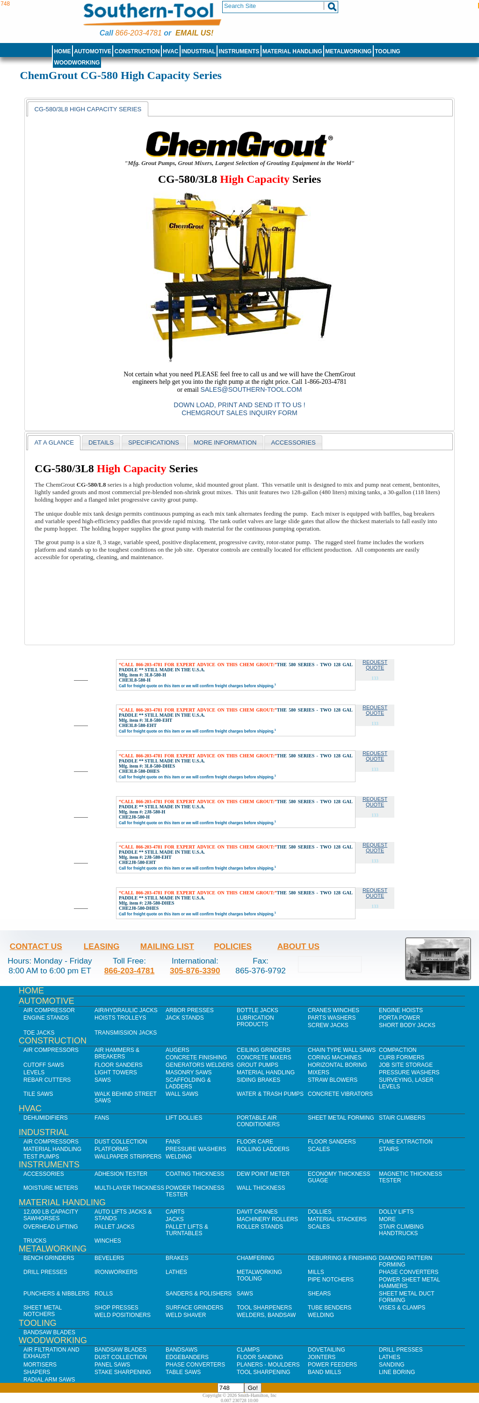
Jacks (175, 1219)
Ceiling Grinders (263, 1050)
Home (62, 51)
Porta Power (399, 1017)
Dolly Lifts (396, 1212)
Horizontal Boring (337, 1065)
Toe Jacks (38, 1032)
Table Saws (183, 1372)
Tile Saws (38, 1094)
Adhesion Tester (120, 1174)
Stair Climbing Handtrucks (401, 1230)
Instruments (239, 51)
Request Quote (375, 664)
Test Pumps (41, 1156)
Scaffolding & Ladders (188, 1083)
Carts (175, 1212)
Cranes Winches (333, 1010)
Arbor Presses (190, 1010)
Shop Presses (116, 1307)
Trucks (34, 1241)
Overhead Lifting (50, 1226)
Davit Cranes (257, 1212)
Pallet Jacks (114, 1226)
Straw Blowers (332, 1080)
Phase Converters (408, 1272)
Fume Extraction (406, 1141)
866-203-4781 (138, 33)
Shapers (36, 1372)
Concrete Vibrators (340, 1094)
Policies (233, 946)
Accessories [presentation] (293, 442)
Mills (316, 1272)
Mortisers (40, 1364)
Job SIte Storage (406, 1065)
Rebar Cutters (47, 1080)
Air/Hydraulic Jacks (126, 1010)
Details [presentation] (101, 442)
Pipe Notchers (331, 1279)
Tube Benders (329, 1307)
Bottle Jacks (257, 1010)
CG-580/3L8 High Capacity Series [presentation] (87, 109)
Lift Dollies (184, 1118)
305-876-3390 (195, 970)
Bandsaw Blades (49, 1332)
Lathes (176, 1272)
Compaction (397, 1050)
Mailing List (167, 946)
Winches (107, 1241)
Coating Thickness (195, 1174)
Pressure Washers (409, 1072)
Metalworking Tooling (259, 1275)
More (387, 1219)
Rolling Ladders (263, 1149)
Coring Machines (335, 1057)
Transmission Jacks (125, 1032)
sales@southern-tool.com (251, 389)
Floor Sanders (118, 1065)
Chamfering (256, 1258)
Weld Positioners (122, 1315)
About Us (298, 946)
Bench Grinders (48, 1258)
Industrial (198, 51)
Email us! (194, 33)
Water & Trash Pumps (270, 1094)
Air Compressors (51, 1050)
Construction (137, 51)
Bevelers (109, 1258)
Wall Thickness (261, 1188)
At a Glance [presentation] (54, 442)
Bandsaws (181, 1349)
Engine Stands (46, 1017)
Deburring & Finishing (342, 1258)
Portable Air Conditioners (258, 1121)
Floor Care (255, 1141)
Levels (33, 1072)
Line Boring (397, 1372)
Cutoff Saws (43, 1065)
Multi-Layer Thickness (129, 1188)
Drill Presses (45, 1272)
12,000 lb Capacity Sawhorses (50, 1215)
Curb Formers (401, 1057)
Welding (179, 1156)
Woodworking (77, 62)
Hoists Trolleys (120, 1017)
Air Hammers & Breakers (116, 1053)
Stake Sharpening (122, 1372)
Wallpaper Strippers (127, 1156)
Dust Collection (120, 1141)
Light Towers (115, 1072)
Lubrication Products (255, 1021)
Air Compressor (49, 1010)
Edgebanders (187, 1357)
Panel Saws (112, 1364)
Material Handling (292, 51)
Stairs (389, 1149)
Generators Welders (200, 1065)
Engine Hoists (401, 1010)
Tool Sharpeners (264, 1307)
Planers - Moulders (268, 1364)
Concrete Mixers (264, 1057)
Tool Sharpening (263, 1372)
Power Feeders (332, 1364)
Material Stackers (337, 1219)
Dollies (320, 1212)
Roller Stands (260, 1226)
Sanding (392, 1364)
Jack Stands (185, 1017)
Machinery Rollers (267, 1219)
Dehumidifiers (45, 1118)
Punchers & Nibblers (56, 1293)
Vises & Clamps (402, 1307)
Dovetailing (326, 1349)
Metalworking (348, 51)
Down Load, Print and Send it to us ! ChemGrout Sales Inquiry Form (239, 409)
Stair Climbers (402, 1118)
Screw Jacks (328, 1025)
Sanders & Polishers (199, 1293)
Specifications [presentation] (153, 442)
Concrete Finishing (196, 1057)
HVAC (170, 51)
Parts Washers (332, 1017)
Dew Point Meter (263, 1174)
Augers (177, 1050)
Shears (319, 1293)
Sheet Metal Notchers (42, 1310)
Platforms (111, 1149)
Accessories (43, 1174)
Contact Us (36, 946)
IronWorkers (116, 1272)
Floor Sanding (260, 1357)
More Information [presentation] (225, 442)
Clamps (248, 1349)
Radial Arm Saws (49, 1379)
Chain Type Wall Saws (342, 1050)
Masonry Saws (188, 1072)
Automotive (92, 51)
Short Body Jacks (407, 1025)
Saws (102, 1080)
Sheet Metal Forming (341, 1118)
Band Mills (324, 1372)
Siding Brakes (258, 1080)
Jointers (321, 1357)
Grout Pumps (257, 1065)
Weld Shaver (186, 1315)
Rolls (103, 1293)
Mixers (318, 1072)
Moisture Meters (50, 1188)
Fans (101, 1118)
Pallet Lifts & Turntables (187, 1230)
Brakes (177, 1258)
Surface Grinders (194, 1307)
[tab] (88, 108)
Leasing (102, 946)
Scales (319, 1149)
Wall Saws (182, 1094)
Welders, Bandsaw (266, 1315)
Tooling (387, 51)
